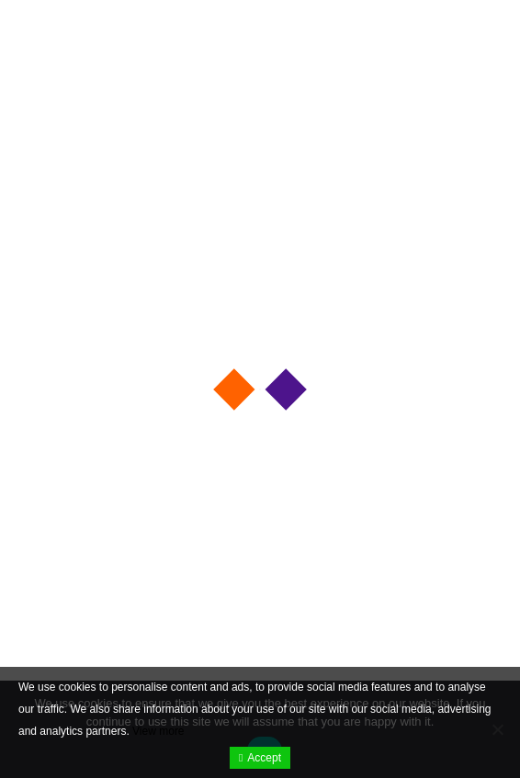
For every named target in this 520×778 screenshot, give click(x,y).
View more (158, 731)
